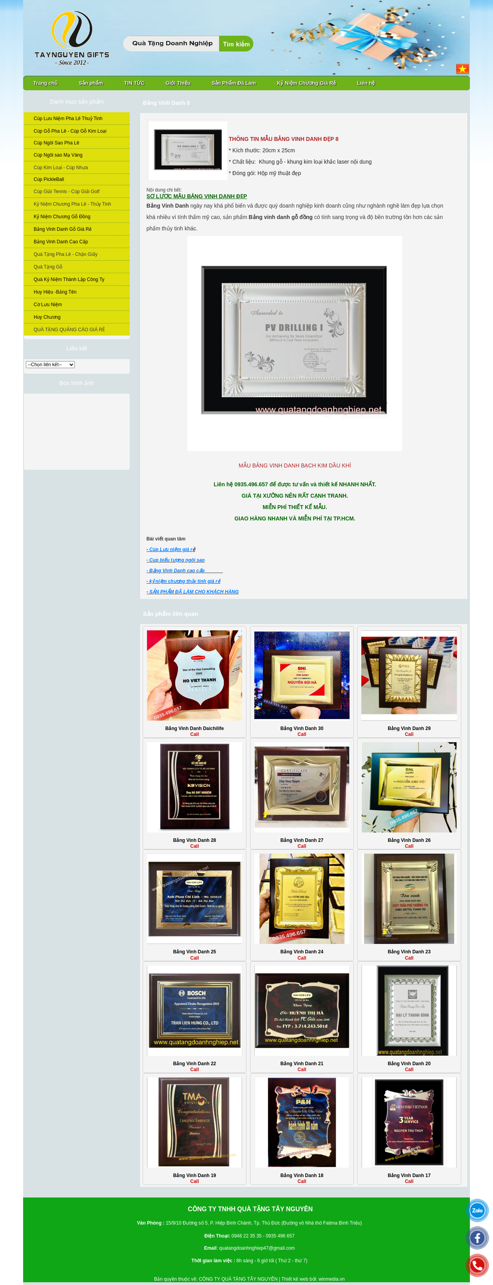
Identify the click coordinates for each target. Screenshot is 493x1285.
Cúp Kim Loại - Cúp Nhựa (61, 167)
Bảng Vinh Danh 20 (409, 1063)
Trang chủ (45, 83)
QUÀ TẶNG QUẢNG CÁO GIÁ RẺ (69, 329)
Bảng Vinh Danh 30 (302, 728)
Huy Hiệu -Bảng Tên (55, 292)
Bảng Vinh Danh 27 (302, 840)
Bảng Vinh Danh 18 (302, 1175)
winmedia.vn (332, 1279)
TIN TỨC (134, 83)
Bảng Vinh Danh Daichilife (194, 728)
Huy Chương (47, 317)
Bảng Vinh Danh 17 (409, 1175)
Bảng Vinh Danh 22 (194, 1063)
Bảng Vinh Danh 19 (194, 1175)
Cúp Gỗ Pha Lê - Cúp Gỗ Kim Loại (70, 131)
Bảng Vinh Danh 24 (302, 952)
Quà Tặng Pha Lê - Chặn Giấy (66, 254)
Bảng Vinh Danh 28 (194, 840)
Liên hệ (366, 83)
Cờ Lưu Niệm (48, 304)
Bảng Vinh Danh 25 (194, 952)
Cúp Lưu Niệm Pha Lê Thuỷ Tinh (68, 118)
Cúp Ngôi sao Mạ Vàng (58, 155)
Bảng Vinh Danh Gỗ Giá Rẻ (63, 229)
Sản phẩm (91, 83)
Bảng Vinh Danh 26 (409, 840)
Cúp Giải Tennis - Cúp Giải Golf (67, 191)
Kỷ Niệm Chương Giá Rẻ (306, 83)
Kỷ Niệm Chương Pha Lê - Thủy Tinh (72, 204)
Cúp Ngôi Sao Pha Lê (56, 143)
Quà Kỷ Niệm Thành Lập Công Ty (69, 279)
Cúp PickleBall (49, 179)
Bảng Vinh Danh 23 (409, 952)
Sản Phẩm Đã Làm (234, 83)
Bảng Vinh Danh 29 (409, 728)
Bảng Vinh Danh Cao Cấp (61, 242)
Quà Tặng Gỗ (48, 267)
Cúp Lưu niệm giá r (170, 549)
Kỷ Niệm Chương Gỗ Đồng (62, 216)
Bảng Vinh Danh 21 (302, 1063)
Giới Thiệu (178, 83)
